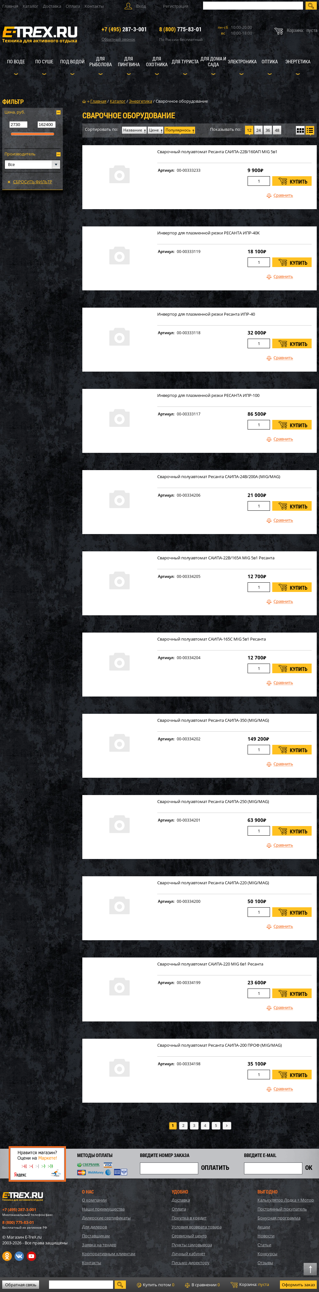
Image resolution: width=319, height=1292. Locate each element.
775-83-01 (180, 29)
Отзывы (265, 1262)
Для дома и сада (213, 61)
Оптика (270, 61)
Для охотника (157, 61)
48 (277, 130)
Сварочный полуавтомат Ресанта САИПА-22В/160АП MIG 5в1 (217, 151)
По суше (44, 61)
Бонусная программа (279, 1218)
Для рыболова (100, 61)
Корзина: (250, 1284)
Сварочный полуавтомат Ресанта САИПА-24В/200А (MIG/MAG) (218, 476)
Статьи (264, 1245)
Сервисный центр (189, 1236)
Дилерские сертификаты (106, 1218)
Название (132, 130)
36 (268, 130)
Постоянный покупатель (282, 1209)
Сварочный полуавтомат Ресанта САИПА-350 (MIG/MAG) (213, 720)
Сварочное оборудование (182, 101)
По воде (16, 61)
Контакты (94, 6)
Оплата (73, 6)
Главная (10, 6)
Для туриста (185, 61)
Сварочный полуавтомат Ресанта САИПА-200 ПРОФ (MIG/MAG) (219, 1045)
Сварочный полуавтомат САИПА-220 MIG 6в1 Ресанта (210, 964)
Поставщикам (96, 1236)
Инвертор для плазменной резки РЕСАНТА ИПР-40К (208, 233)
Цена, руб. (14, 112)
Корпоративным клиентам (108, 1254)
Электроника (242, 61)
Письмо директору (190, 1262)
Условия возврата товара (197, 1227)
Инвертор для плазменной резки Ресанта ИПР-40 (206, 314)
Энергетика (297, 61)
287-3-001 (124, 29)
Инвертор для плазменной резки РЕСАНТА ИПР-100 (208, 395)
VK (19, 1256)
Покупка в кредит (189, 1218)
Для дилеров (94, 1227)
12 (249, 130)
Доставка (52, 6)
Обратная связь (21, 1285)
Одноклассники (7, 1256)
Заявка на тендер (99, 1245)
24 (258, 130)
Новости (266, 1236)
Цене (154, 130)
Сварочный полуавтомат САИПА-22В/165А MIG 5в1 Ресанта (215, 558)
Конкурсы (267, 1254)
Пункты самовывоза (192, 1245)
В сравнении (202, 1285)
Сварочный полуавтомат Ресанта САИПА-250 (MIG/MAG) (213, 801)
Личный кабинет (188, 1254)
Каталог (30, 6)
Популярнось (178, 130)
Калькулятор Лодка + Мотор (286, 1200)
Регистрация (175, 6)
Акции (264, 1227)
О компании (94, 1200)
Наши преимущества (103, 1209)
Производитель (20, 154)
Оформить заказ (298, 1285)
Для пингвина (129, 61)
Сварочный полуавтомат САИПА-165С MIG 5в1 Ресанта (211, 639)
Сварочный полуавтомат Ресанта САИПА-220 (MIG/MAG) (213, 883)
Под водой (72, 61)
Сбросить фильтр (32, 182)
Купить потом (155, 1285)
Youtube (31, 1256)
